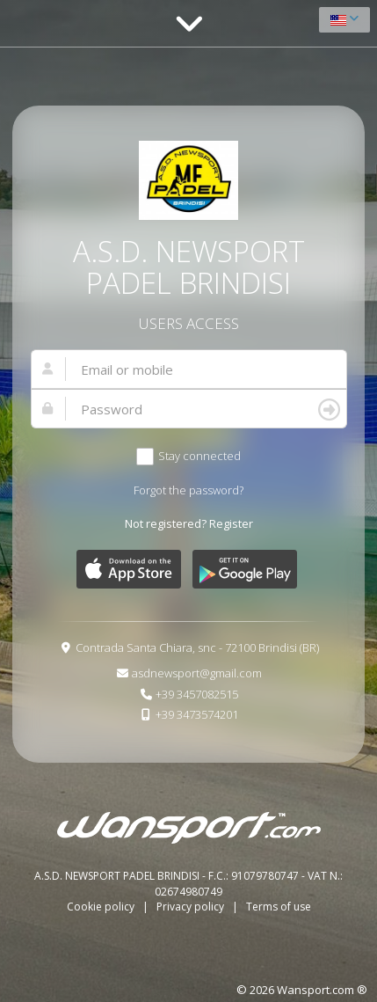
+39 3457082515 (197, 694)
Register (231, 523)
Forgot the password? (188, 490)
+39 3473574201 (197, 714)
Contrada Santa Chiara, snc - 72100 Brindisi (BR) (197, 647)
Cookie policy (102, 906)
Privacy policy (191, 906)
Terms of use (278, 906)
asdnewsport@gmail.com (197, 673)
